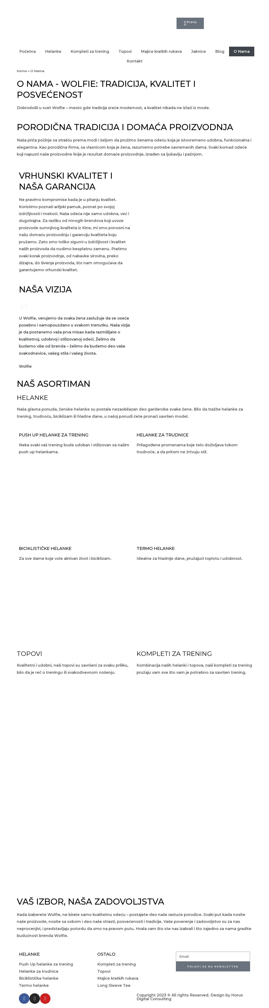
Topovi (125, 51)
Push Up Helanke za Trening (53, 434)
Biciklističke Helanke (45, 548)
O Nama (242, 51)
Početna (27, 51)
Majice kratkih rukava (161, 51)
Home (22, 71)
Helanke (53, 51)
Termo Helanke (156, 548)
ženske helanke (74, 409)
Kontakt (134, 61)
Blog (219, 51)
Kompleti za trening (90, 51)
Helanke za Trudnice (163, 434)
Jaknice (198, 51)
